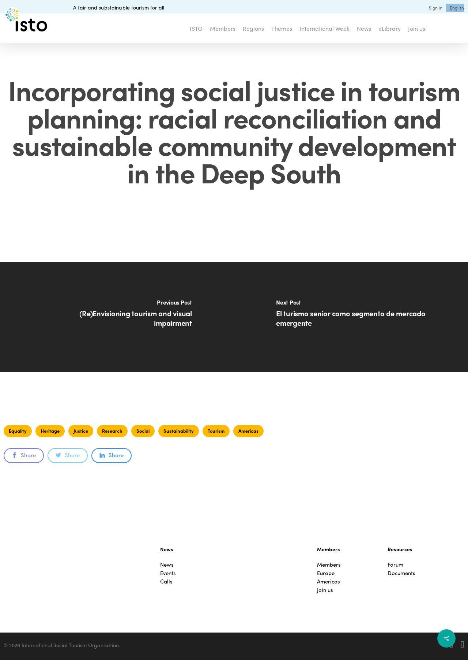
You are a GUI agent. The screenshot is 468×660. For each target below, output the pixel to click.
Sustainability (178, 430)
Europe (326, 573)
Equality (18, 430)
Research (112, 430)
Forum (395, 564)
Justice (80, 430)
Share (24, 455)
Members (329, 564)
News (167, 564)
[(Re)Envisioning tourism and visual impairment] (117, 317)
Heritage (50, 430)
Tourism (216, 430)
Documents (401, 573)
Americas (248, 430)
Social (143, 430)
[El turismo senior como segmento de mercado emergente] (351, 317)
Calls (166, 581)
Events (168, 573)
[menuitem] (457, 8)
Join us (325, 590)
